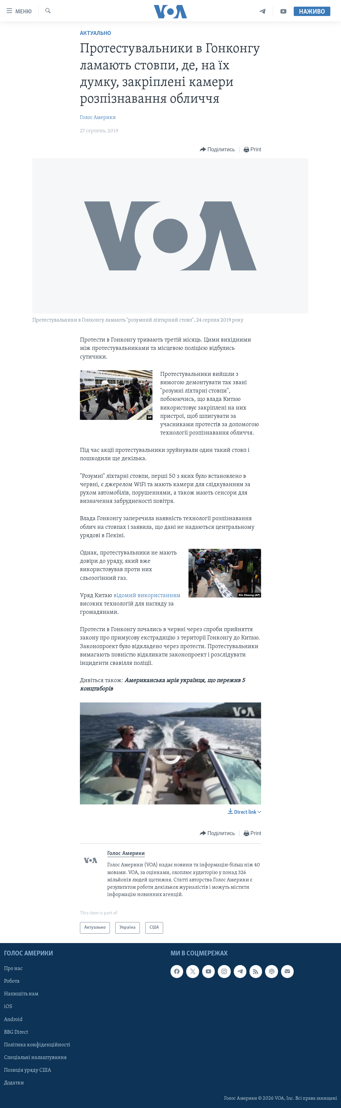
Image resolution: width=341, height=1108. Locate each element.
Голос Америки (98, 117)
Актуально (95, 33)
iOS (8, 1006)
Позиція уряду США (27, 1070)
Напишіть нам (21, 994)
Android (13, 1019)
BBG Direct (16, 1032)
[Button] (217, 149)
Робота (12, 981)
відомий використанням (147, 595)
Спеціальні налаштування (35, 1057)
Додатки (14, 1083)
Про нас (13, 968)
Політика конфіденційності (37, 1044)
